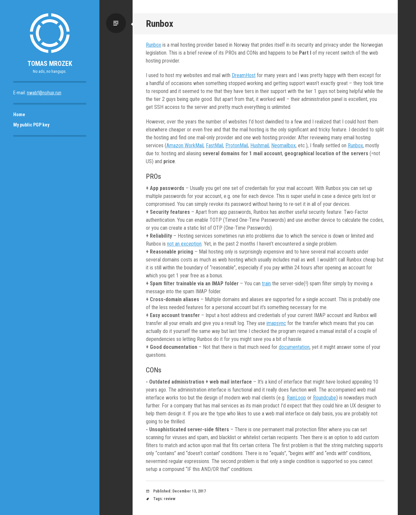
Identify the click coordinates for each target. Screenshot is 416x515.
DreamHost (244, 75)
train (266, 283)
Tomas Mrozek (50, 64)
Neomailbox (283, 145)
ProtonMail (236, 145)
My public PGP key (31, 124)
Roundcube (324, 398)
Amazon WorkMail (185, 145)
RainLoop (296, 398)
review (169, 498)
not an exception (184, 244)
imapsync (276, 323)
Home (19, 114)
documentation (294, 347)
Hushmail (259, 145)
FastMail (214, 145)
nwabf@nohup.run (44, 92)
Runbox (153, 45)
